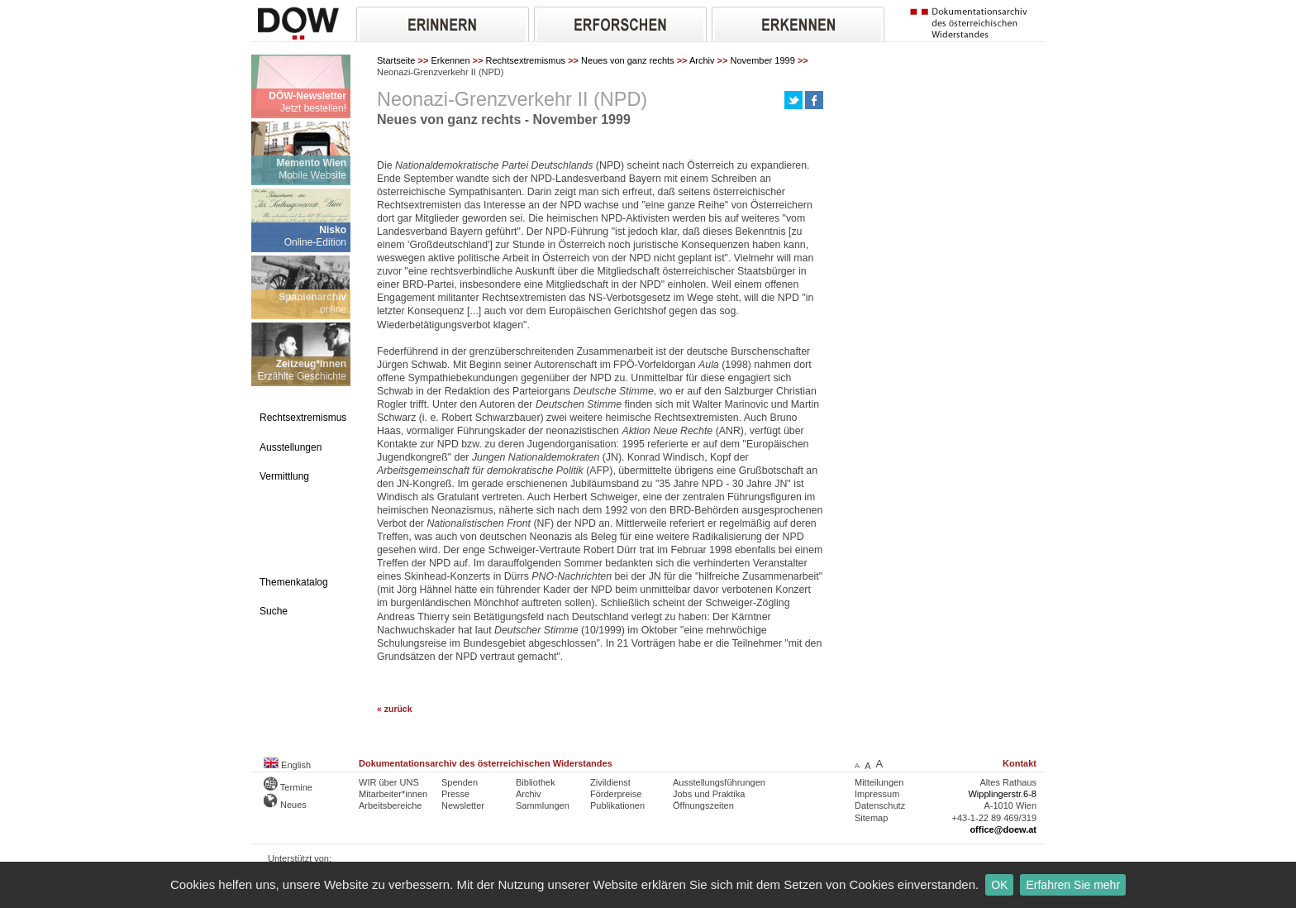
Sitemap (871, 818)
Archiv (702, 60)
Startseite (396, 60)
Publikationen (617, 805)
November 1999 (763, 60)
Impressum (877, 794)
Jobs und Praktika (709, 794)
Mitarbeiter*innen (393, 794)
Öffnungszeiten (703, 805)
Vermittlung (284, 476)
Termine (288, 787)
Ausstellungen (291, 447)
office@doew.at (1003, 829)
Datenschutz (880, 805)
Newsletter (462, 805)
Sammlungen (542, 805)
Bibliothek (535, 782)
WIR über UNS (389, 782)
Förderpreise (615, 794)
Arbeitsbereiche (390, 805)
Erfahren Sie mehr (1073, 884)
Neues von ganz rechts (627, 60)
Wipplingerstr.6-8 (1002, 794)
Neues (285, 805)
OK (999, 884)
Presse (455, 794)
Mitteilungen (879, 782)
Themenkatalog (294, 582)
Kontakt (1019, 763)
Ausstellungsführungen (719, 782)
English (287, 765)
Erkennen (450, 60)
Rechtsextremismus (526, 60)
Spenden (459, 782)
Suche (274, 611)
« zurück (394, 709)
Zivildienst (610, 782)
